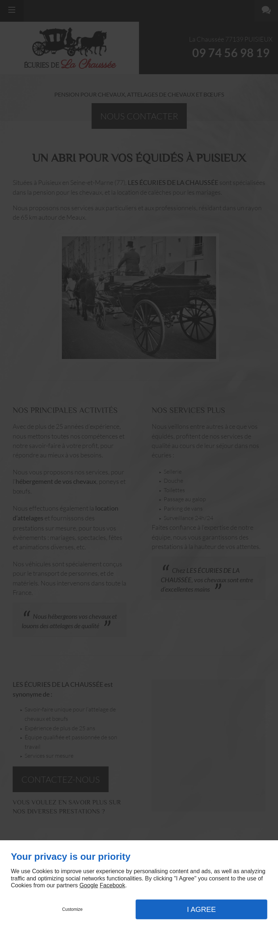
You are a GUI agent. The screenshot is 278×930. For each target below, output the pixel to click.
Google (88, 885)
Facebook (112, 885)
